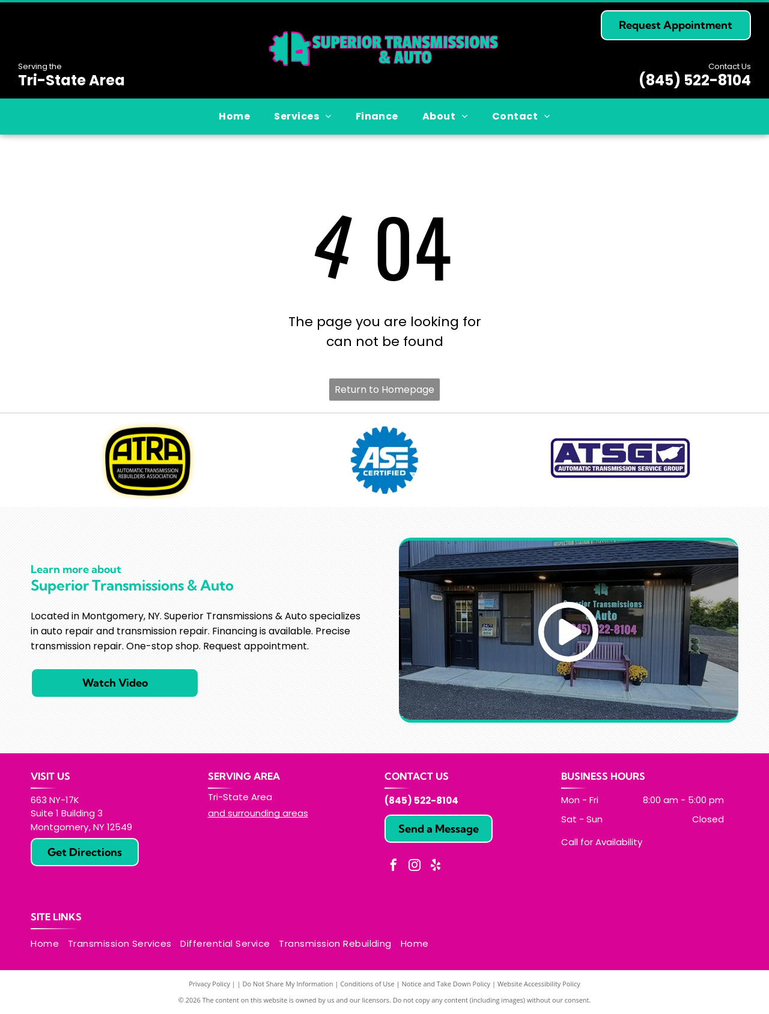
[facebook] (393, 866)
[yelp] (436, 866)
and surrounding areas (258, 813)
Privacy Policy (209, 983)
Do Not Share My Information (288, 983)
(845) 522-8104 (695, 80)
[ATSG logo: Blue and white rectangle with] (620, 460)
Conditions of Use (367, 983)
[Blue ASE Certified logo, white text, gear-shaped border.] (385, 460)
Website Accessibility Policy (538, 983)
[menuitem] (234, 116)
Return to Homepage (384, 389)
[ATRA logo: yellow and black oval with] (149, 460)
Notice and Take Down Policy (446, 983)
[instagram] (415, 866)
